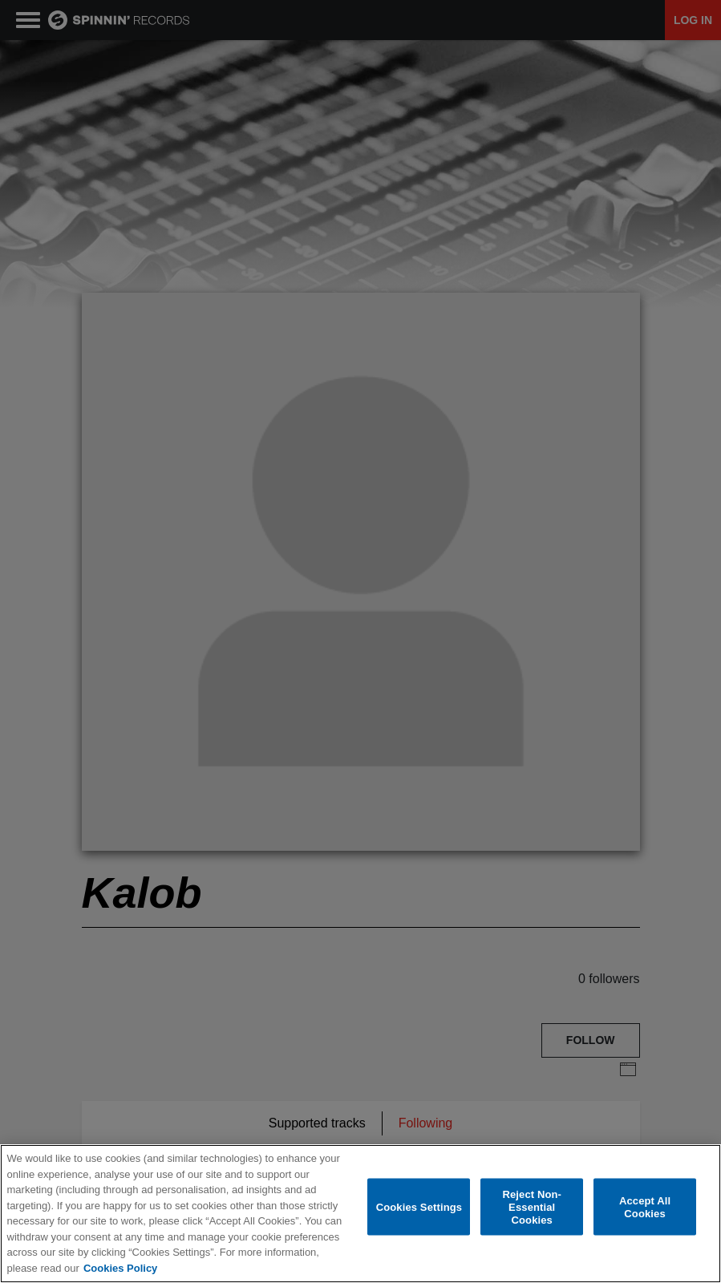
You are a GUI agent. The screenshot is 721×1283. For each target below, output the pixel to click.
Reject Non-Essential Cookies (531, 1206)
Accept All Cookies (644, 1207)
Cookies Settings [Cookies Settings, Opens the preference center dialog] (419, 1207)
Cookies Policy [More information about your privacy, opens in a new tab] (120, 1268)
